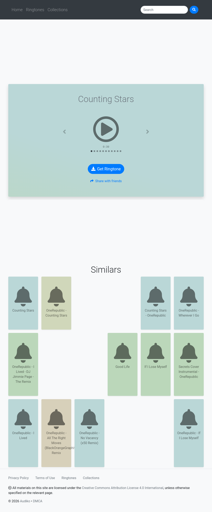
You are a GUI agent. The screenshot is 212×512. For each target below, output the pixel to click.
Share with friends (106, 181)
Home (17, 9)
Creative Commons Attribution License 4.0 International (122, 488)
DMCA (37, 501)
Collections (58, 9)
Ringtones (35, 9)
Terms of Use (45, 478)
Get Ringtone (106, 168)
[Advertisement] (106, 52)
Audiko (25, 501)
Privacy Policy (18, 478)
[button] (64, 131)
